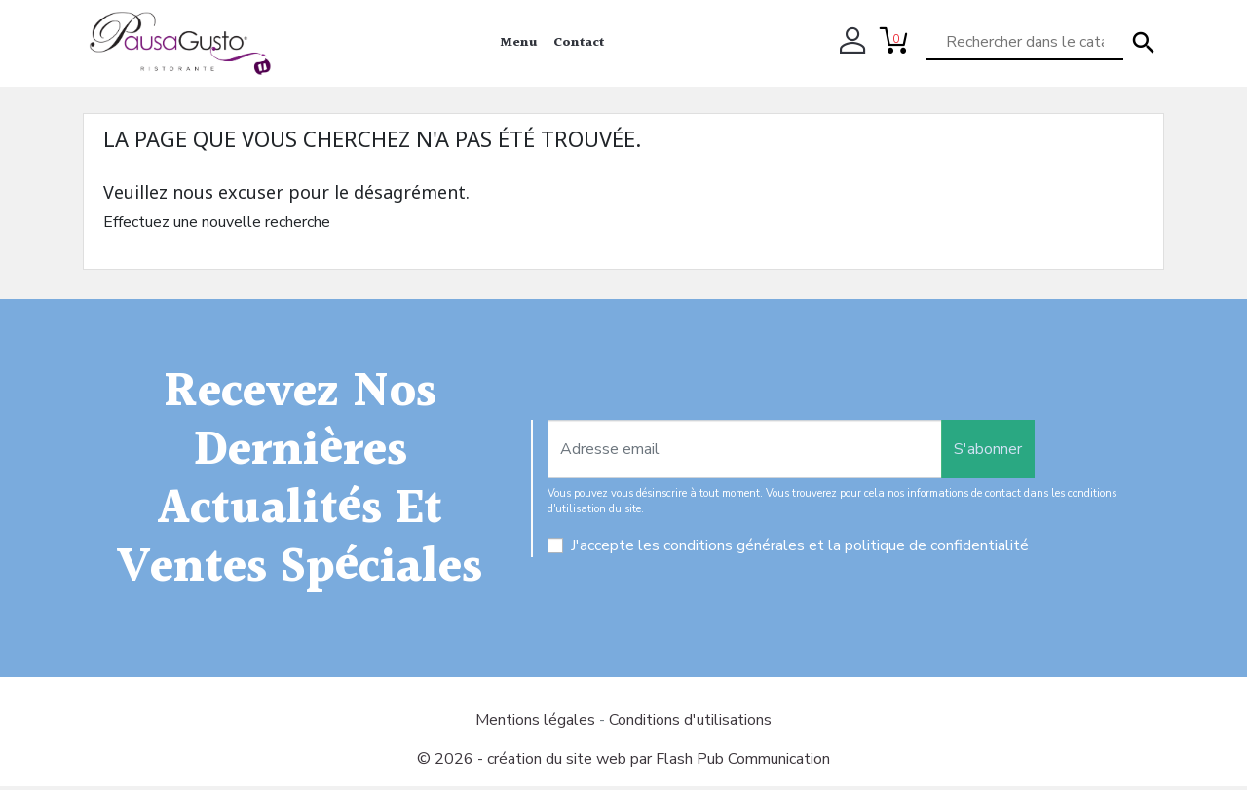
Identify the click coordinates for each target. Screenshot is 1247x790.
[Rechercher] (1024, 42)
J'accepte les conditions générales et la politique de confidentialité (800, 549)
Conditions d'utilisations (690, 723)
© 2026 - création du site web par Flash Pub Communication (623, 762)
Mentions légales (537, 723)
